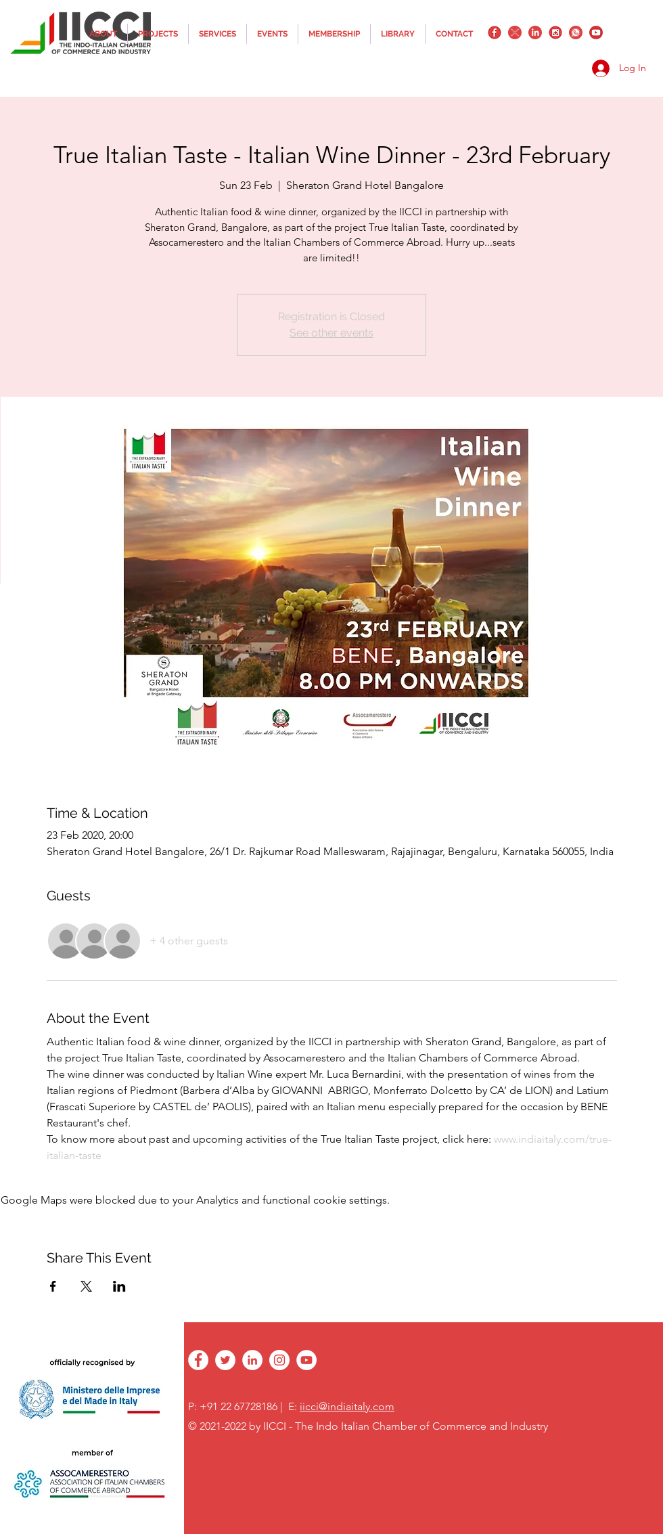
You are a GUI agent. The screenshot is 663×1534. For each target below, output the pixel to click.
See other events (331, 332)
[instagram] (555, 32)
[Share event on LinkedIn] (119, 1286)
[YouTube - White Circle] (306, 1360)
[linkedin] (535, 32)
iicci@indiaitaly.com (347, 1406)
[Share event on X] (86, 1286)
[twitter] (515, 32)
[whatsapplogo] (575, 32)
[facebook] (494, 32)
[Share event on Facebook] (53, 1286)
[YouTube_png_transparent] (596, 32)
